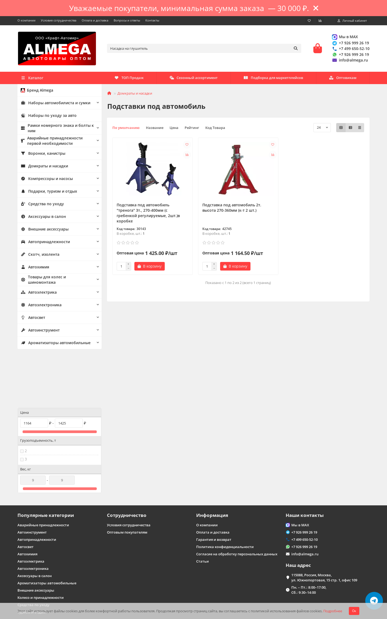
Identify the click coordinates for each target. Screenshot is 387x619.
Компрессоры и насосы (44, 180)
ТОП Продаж (341, 79)
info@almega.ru (349, 61)
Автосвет (32, 318)
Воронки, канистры (41, 154)
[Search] (204, 49)
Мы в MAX (344, 37)
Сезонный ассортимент (277, 79)
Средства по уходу (40, 205)
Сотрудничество (126, 466)
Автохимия (34, 268)
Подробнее (332, 611)
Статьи (202, 512)
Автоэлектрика (38, 293)
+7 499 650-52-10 (350, 49)
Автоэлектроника (40, 306)
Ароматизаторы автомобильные (54, 344)
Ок (354, 611)
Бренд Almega (36, 91)
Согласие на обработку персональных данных (236, 505)
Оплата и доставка (95, 20)
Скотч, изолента (38, 255)
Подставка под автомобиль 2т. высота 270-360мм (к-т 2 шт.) (231, 209)
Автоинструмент (39, 331)
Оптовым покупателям (127, 483)
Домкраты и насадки (43, 167)
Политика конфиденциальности (225, 497)
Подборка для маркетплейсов (197, 79)
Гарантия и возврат (213, 490)
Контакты (152, 20)
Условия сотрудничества (58, 20)
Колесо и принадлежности (40, 548)
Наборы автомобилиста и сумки (53, 104)
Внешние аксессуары (43, 230)
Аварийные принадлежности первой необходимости (56, 142)
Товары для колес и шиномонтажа (55, 281)
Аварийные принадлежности (43, 476)
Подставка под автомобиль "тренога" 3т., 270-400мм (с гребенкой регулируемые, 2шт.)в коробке (148, 214)
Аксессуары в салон (41, 217)
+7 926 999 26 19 (350, 44)
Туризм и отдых (31, 563)
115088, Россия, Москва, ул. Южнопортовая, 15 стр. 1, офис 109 (324, 529)
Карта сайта (27, 592)
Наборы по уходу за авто (46, 116)
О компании (26, 20)
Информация (212, 466)
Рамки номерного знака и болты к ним (54, 130)
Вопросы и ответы (127, 20)
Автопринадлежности (44, 243)
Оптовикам (128, 79)
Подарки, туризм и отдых (47, 192)
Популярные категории (45, 466)
